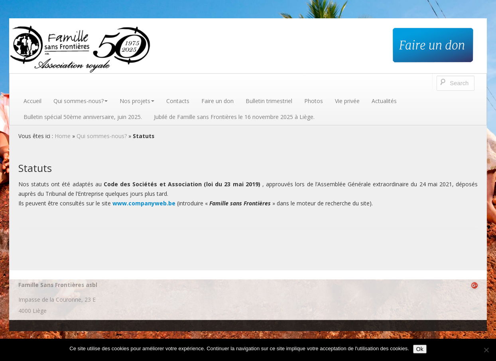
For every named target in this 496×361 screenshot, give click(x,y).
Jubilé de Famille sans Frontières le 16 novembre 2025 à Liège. (234, 117)
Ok (419, 349)
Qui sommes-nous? (80, 101)
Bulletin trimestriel (269, 101)
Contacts (177, 101)
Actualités (384, 101)
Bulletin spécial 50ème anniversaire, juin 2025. (83, 117)
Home (63, 136)
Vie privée (347, 101)
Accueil (32, 101)
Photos (313, 101)
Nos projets (137, 101)
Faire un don (217, 101)
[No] (486, 350)
